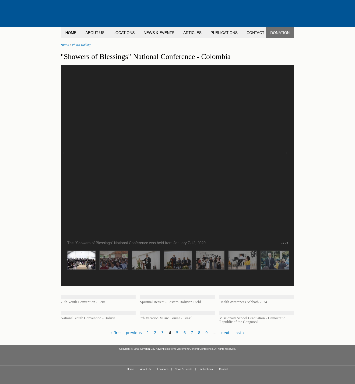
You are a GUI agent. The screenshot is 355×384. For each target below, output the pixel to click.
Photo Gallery (81, 44)
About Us (145, 369)
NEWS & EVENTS (159, 33)
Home (65, 44)
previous (134, 333)
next (225, 333)
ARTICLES (192, 33)
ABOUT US (95, 33)
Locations (163, 369)
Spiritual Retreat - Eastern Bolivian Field (170, 302)
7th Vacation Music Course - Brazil (166, 318)
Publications (206, 369)
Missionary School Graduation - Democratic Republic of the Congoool (252, 320)
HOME (71, 33)
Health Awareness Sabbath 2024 (243, 302)
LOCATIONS (124, 33)
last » (240, 333)
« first (115, 333)
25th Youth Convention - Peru (83, 302)
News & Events (184, 369)
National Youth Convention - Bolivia (88, 318)
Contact (223, 369)
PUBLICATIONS (224, 33)
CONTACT (255, 33)
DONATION (280, 33)
